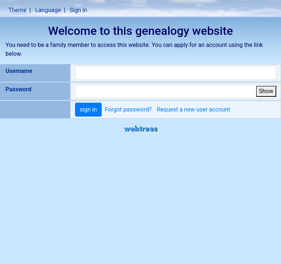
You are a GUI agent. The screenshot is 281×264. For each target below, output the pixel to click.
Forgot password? (128, 109)
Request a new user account (193, 109)
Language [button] (48, 10)
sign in (88, 109)
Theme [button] (17, 10)
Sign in (78, 10)
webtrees (140, 129)
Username (18, 70)
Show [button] (266, 91)
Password (18, 89)
